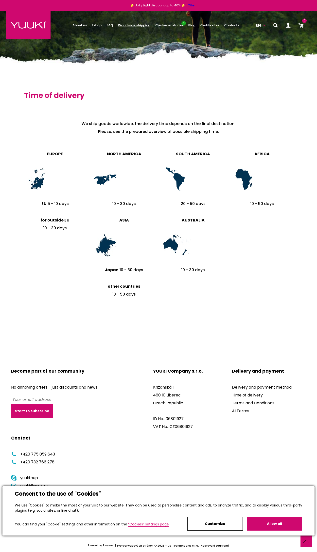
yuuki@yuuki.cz (30, 486)
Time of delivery (247, 395)
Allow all (274, 523)
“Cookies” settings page (148, 524)
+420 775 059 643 (33, 454)
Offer (192, 5)
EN (258, 25)
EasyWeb (108, 545)
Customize (215, 523)
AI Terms (240, 411)
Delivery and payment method (262, 387)
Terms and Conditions (253, 403)
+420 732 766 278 (32, 462)
